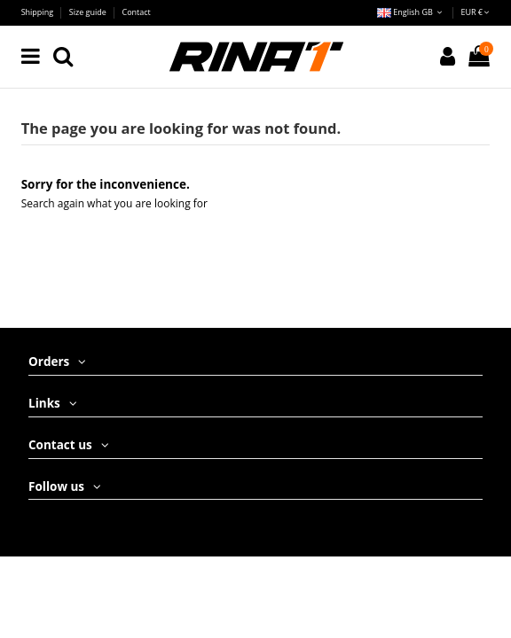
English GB (411, 12)
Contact (136, 12)
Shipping (38, 12)
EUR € (475, 12)
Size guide (88, 12)
